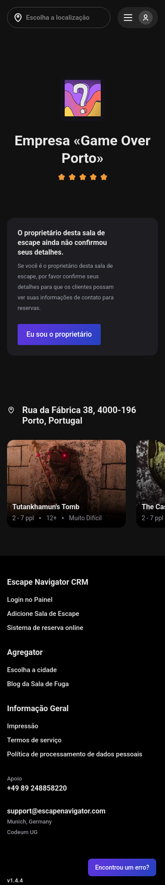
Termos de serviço (34, 740)
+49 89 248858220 (37, 788)
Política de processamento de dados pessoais (75, 754)
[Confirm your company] (59, 334)
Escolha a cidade (32, 670)
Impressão (22, 726)
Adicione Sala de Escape (43, 614)
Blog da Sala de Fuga (38, 684)
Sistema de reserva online (45, 628)
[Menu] (137, 17)
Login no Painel (29, 600)
